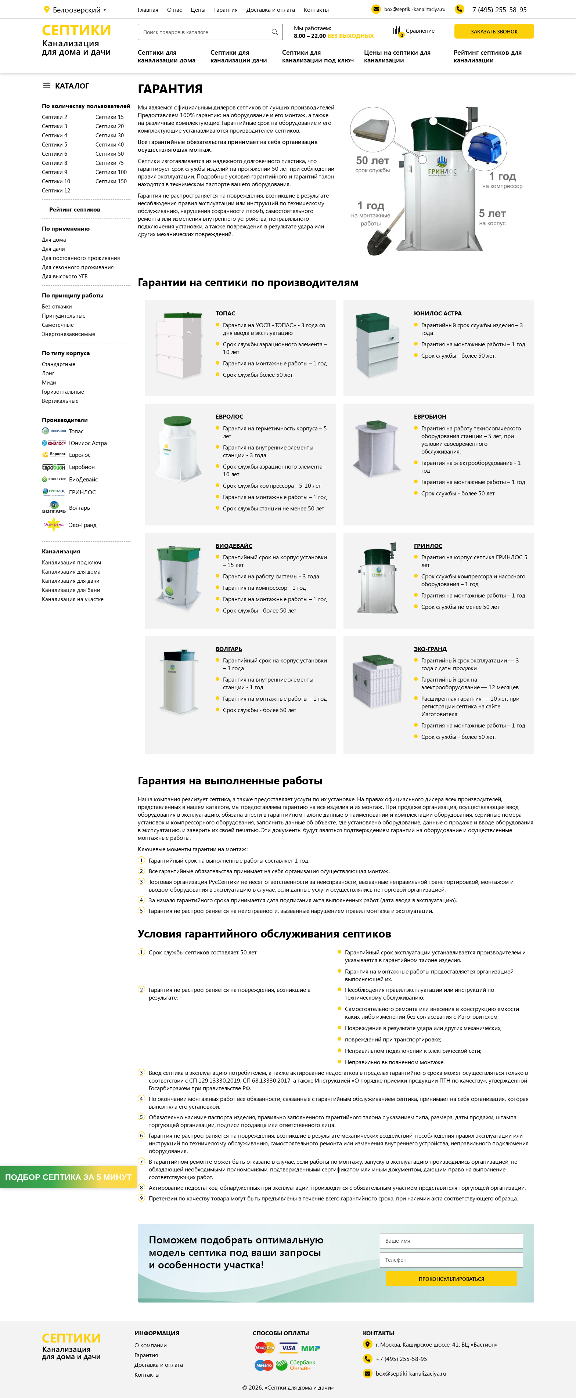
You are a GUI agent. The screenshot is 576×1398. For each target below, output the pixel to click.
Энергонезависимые (68, 333)
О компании (150, 1345)
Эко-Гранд (70, 524)
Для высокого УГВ (65, 276)
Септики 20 (110, 126)
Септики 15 (110, 116)
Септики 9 (54, 172)
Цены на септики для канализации (397, 56)
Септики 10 (56, 181)
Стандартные (58, 364)
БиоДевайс (70, 479)
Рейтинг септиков (74, 209)
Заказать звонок (494, 31)
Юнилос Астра (74, 443)
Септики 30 (110, 135)
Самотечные (58, 324)
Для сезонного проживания (78, 267)
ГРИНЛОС (69, 492)
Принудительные (64, 315)
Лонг (48, 373)
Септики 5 (54, 144)
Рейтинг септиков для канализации (488, 56)
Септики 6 (54, 153)
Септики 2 (54, 116)
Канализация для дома (71, 571)
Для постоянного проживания (81, 257)
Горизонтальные (63, 391)
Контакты (316, 9)
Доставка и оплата (270, 9)
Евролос (66, 454)
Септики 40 (110, 144)
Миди (49, 382)
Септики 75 (110, 162)
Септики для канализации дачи (238, 56)
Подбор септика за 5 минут (68, 1177)
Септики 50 (110, 153)
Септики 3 (54, 126)
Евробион (68, 466)
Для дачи (53, 248)
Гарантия (226, 9)
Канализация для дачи (71, 580)
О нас (174, 9)
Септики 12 (56, 190)
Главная (148, 9)
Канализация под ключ (71, 562)
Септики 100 (111, 172)
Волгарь (66, 507)
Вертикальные (60, 400)
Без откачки (57, 306)
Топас (62, 431)
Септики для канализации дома (166, 56)
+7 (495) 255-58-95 (401, 1358)
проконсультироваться (452, 1278)
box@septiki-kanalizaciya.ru (411, 1373)
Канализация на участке (73, 599)
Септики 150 (111, 181)
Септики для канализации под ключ (318, 56)
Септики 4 (54, 135)
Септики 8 (54, 162)
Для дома (54, 239)
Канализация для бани (71, 589)
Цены (198, 9)
